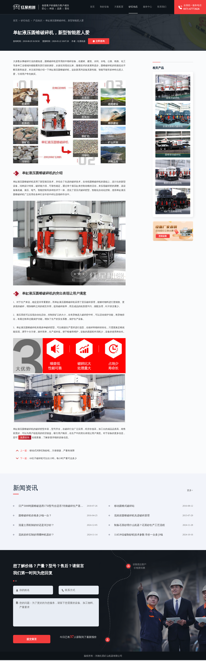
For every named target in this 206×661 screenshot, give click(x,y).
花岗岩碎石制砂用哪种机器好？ (36, 535)
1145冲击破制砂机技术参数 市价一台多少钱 (138, 535)
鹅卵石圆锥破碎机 (173, 183)
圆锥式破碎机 (173, 98)
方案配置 (118, 7)
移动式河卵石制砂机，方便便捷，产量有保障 (52, 451)
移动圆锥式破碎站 (124, 506)
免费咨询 (24, 437)
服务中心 (147, 7)
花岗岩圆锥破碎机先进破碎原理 (132, 516)
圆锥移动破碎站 (173, 155)
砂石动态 (133, 7)
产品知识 (37, 20)
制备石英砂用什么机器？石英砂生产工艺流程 (139, 525)
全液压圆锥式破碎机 (173, 126)
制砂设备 (104, 7)
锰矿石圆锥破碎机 (173, 211)
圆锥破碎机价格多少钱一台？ (35, 516)
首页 (92, 7)
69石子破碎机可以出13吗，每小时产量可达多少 (53, 458)
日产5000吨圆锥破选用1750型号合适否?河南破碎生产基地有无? (51, 506)
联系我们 (161, 7)
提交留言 (33, 639)
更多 (190, 491)
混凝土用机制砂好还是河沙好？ (36, 525)
